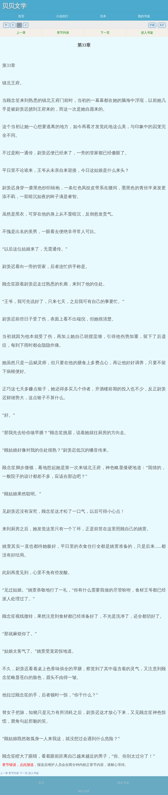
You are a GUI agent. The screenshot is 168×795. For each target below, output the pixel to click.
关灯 (161, 25)
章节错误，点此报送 (18, 765)
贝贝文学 (14, 5)
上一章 (21, 32)
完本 (103, 16)
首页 (21, 16)
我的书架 (144, 16)
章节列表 (63, 32)
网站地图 (84, 791)
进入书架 (147, 32)
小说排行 (62, 16)
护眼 (152, 25)
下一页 (105, 32)
